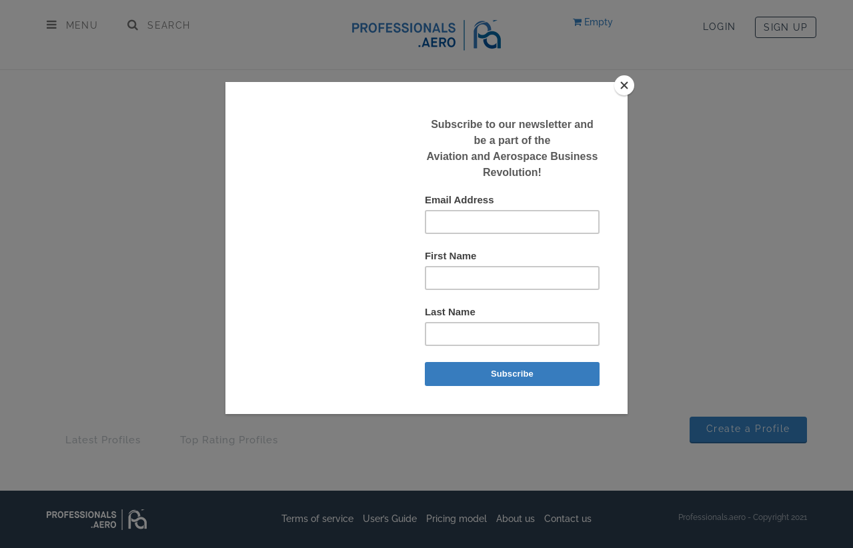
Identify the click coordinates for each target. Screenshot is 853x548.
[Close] (624, 85)
